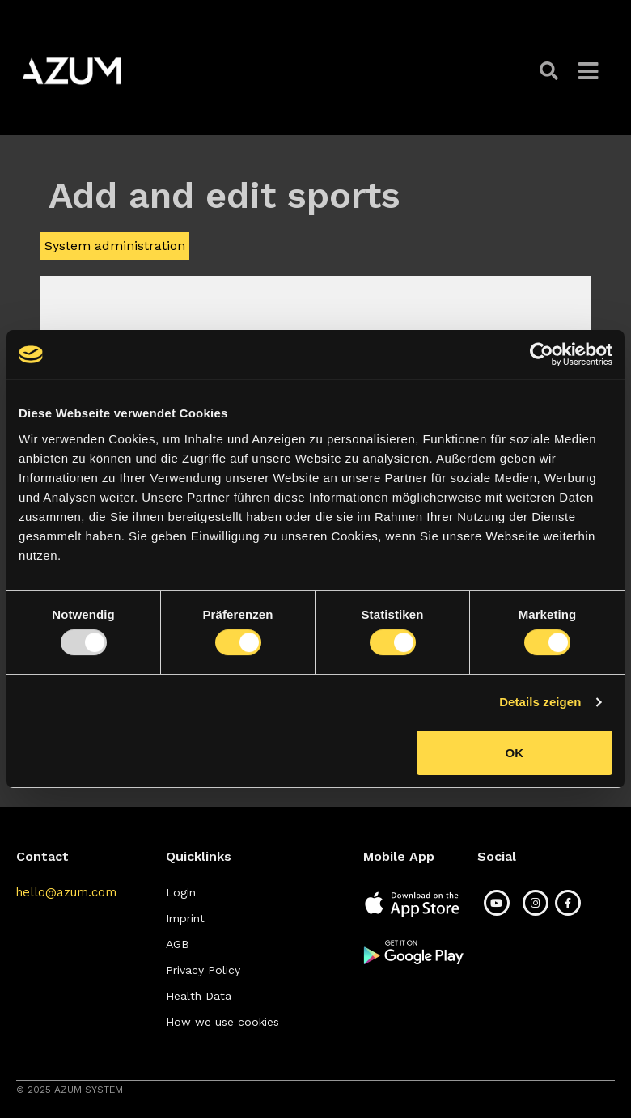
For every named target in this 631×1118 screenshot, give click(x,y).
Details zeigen (540, 702)
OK (515, 753)
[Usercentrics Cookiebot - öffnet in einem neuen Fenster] (541, 354)
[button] (550, 70)
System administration (114, 245)
